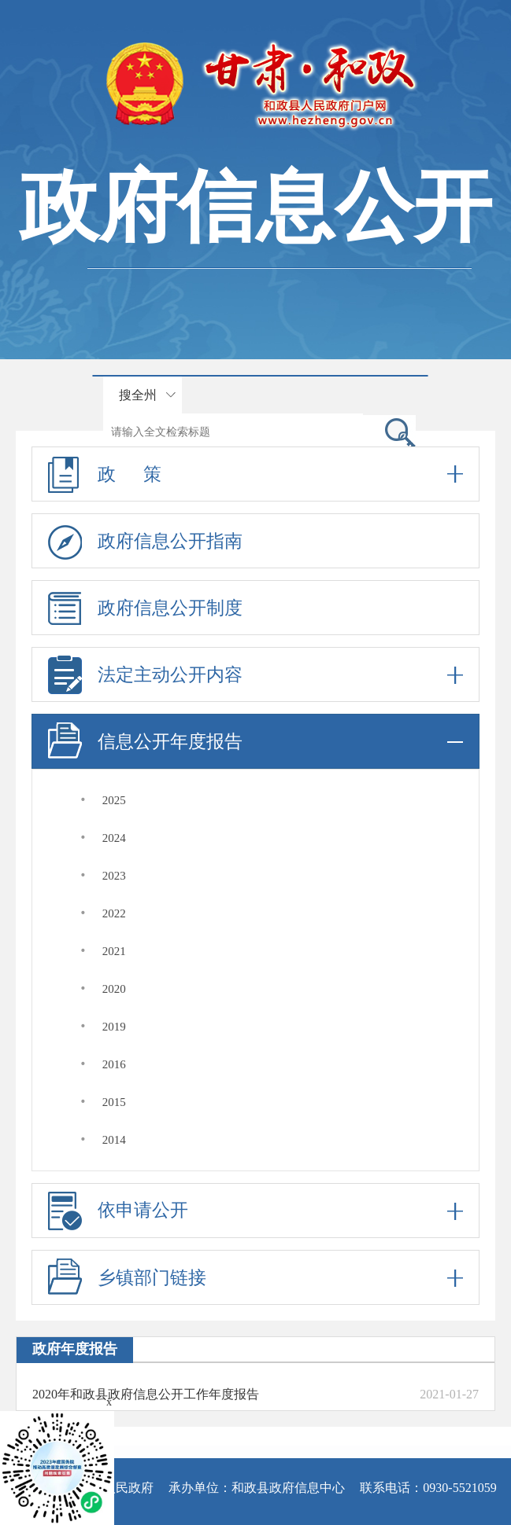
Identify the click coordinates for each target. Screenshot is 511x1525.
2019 (114, 1026)
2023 (114, 875)
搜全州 (138, 395)
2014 (114, 1140)
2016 (114, 1064)
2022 (114, 913)
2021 (114, 951)
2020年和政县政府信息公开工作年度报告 (145, 1394)
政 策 (255, 474)
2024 (114, 838)
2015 (114, 1102)
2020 (114, 989)
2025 (114, 800)
